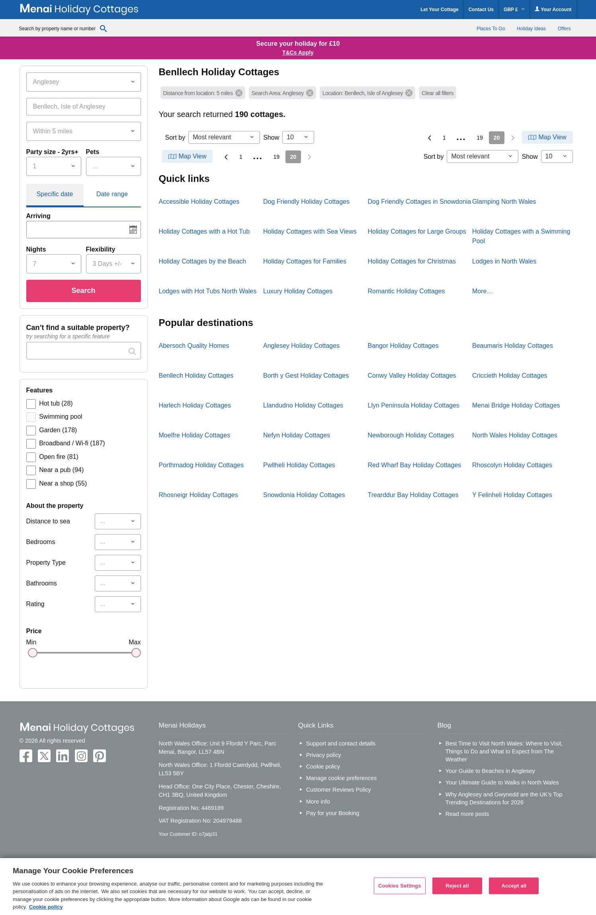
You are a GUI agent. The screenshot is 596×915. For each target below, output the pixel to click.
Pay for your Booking (333, 813)
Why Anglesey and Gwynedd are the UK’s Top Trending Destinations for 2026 (504, 798)
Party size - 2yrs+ (52, 151)
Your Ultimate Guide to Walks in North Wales (502, 782)
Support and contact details (340, 743)
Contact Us (481, 9)
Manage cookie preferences (341, 778)
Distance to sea (48, 521)
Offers (564, 28)
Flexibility (100, 249)
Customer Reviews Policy (338, 789)
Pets (93, 151)
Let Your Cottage (439, 9)
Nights (36, 249)
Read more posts (467, 814)
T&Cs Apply (298, 52)
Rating (35, 604)
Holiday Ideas (531, 28)
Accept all (514, 886)
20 (497, 138)
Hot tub (55, 403)
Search (83, 291)
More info (318, 801)
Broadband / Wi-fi (72, 443)
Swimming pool (60, 416)
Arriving (38, 216)
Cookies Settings (399, 886)
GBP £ (514, 9)
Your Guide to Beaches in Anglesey (490, 771)
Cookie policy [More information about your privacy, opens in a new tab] (46, 907)
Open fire (58, 456)
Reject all (457, 886)
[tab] (55, 195)
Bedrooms (40, 541)
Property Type (46, 562)
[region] (298, 886)
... (461, 136)
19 (480, 138)
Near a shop (63, 483)
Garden (58, 430)
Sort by (175, 137)
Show (271, 137)
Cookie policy (323, 766)
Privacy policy (323, 755)
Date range (112, 194)
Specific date (55, 194)
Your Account (553, 9)
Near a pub (61, 469)
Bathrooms (41, 583)
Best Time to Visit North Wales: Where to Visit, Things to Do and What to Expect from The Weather (504, 751)
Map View (553, 137)
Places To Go (491, 28)
